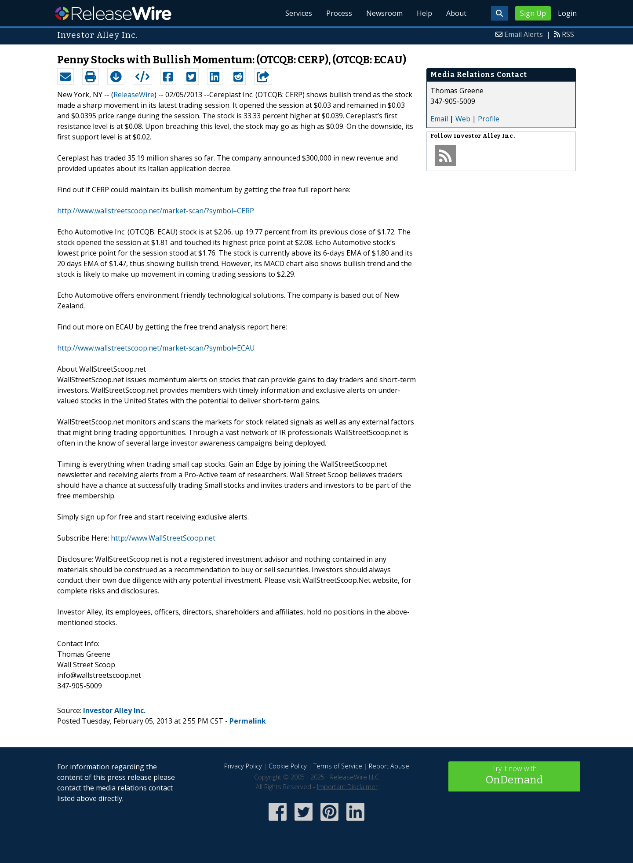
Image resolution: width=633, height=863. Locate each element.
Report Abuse (389, 766)
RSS (568, 34)
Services (298, 13)
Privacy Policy (243, 766)
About (456, 13)
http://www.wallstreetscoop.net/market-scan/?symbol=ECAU (156, 348)
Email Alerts (523, 34)
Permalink (247, 721)
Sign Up (533, 13)
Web (462, 119)
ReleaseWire (113, 13)
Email (439, 119)
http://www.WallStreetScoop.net (163, 538)
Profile (488, 119)
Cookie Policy (288, 766)
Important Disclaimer (347, 787)
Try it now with (514, 776)
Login (567, 13)
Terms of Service (337, 766)
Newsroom (384, 13)
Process (339, 13)
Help (424, 13)
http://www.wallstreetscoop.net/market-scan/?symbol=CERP (155, 211)
